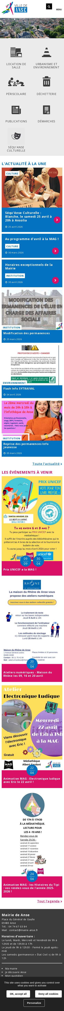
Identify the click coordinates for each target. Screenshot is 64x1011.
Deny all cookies (48, 994)
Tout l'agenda (48, 901)
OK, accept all (18, 994)
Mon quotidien (14, 975)
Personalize (34, 1003)
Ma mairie (11, 968)
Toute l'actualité (46, 464)
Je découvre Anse (15, 972)
